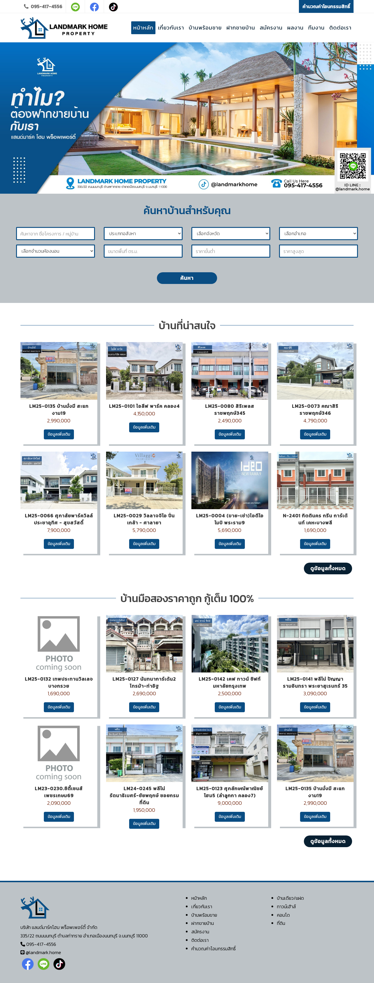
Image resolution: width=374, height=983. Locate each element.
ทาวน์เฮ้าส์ (286, 906)
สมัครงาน (200, 931)
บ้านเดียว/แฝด (290, 897)
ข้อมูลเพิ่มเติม (59, 434)
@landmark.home (43, 952)
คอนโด (283, 914)
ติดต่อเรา (200, 940)
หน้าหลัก (199, 897)
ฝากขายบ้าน (202, 923)
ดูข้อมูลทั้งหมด (328, 568)
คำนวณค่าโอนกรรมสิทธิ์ (326, 6)
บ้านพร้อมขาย (204, 914)
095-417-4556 (43, 6)
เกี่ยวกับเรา (201, 906)
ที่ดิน (281, 923)
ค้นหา (187, 278)
